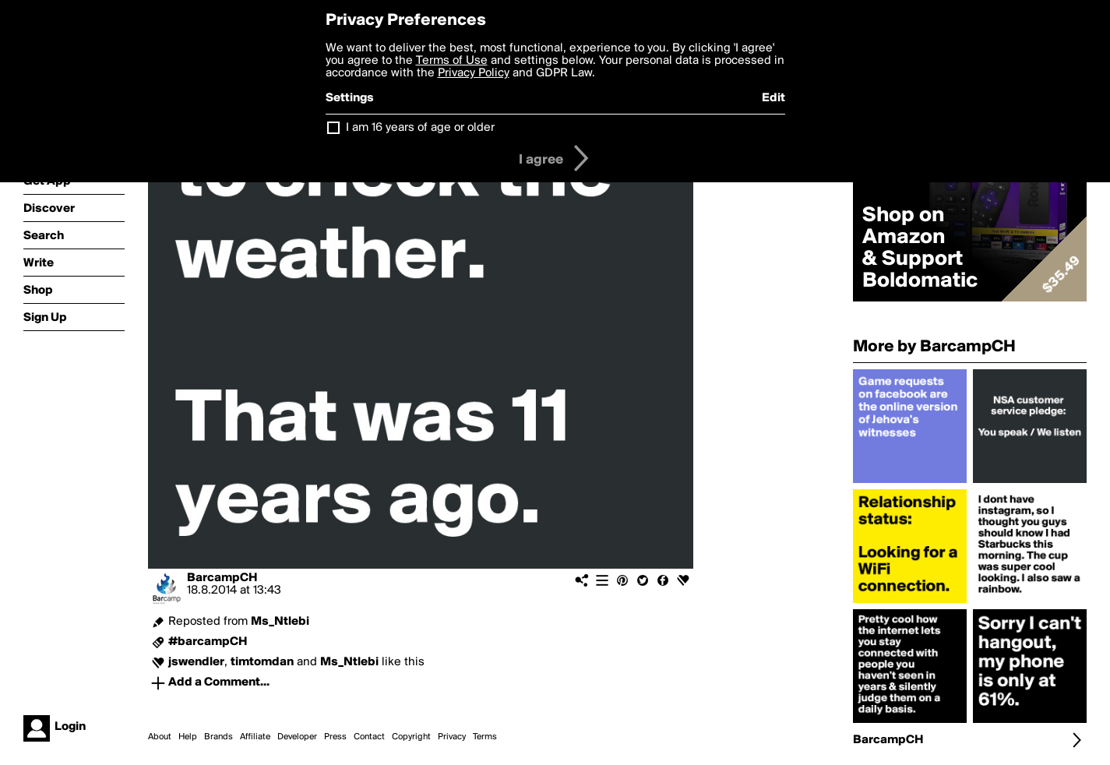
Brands (218, 737)
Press (335, 737)
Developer (297, 737)
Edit (773, 98)
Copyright (411, 737)
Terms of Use (452, 61)
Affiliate (255, 737)
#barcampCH (207, 642)
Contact (369, 737)
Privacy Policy (473, 73)
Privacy (452, 737)
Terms (485, 737)
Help (187, 737)
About (159, 737)
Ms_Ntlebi (280, 621)
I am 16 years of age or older (420, 128)
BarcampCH (222, 578)
